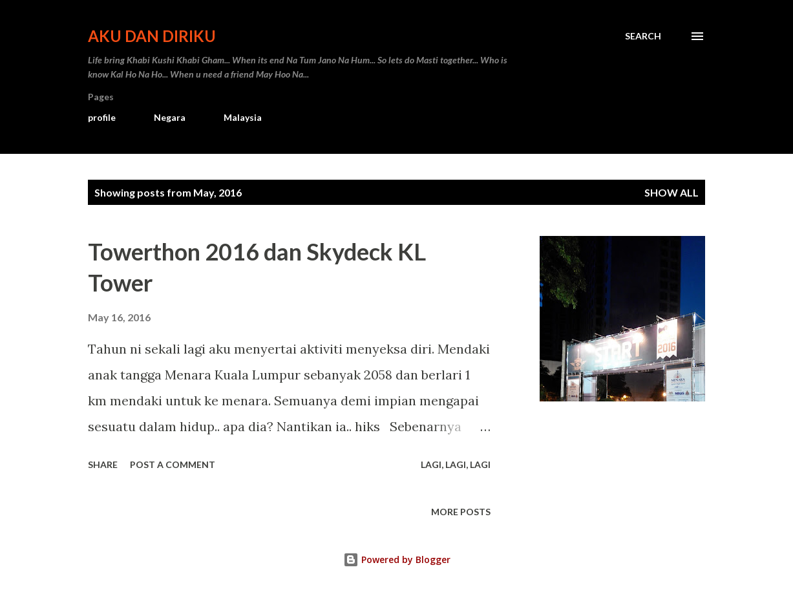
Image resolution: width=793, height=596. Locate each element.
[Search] (643, 36)
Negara (169, 117)
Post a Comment (172, 464)
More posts (461, 511)
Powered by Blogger (396, 559)
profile (102, 117)
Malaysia (243, 117)
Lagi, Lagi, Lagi (456, 464)
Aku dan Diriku (152, 36)
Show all (671, 192)
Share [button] (103, 464)
